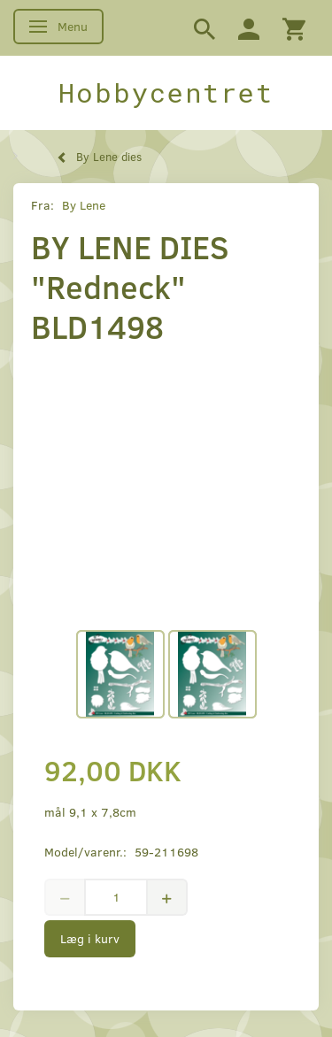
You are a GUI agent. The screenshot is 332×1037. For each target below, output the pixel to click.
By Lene (83, 204)
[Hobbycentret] (166, 93)
